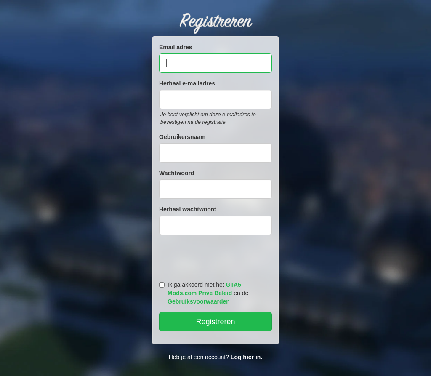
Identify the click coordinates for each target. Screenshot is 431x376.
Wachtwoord (176, 173)
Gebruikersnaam (182, 136)
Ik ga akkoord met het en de (203, 293)
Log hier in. (246, 357)
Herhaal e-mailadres (187, 83)
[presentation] (216, 256)
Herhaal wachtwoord (188, 209)
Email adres (175, 47)
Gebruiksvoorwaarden (199, 301)
